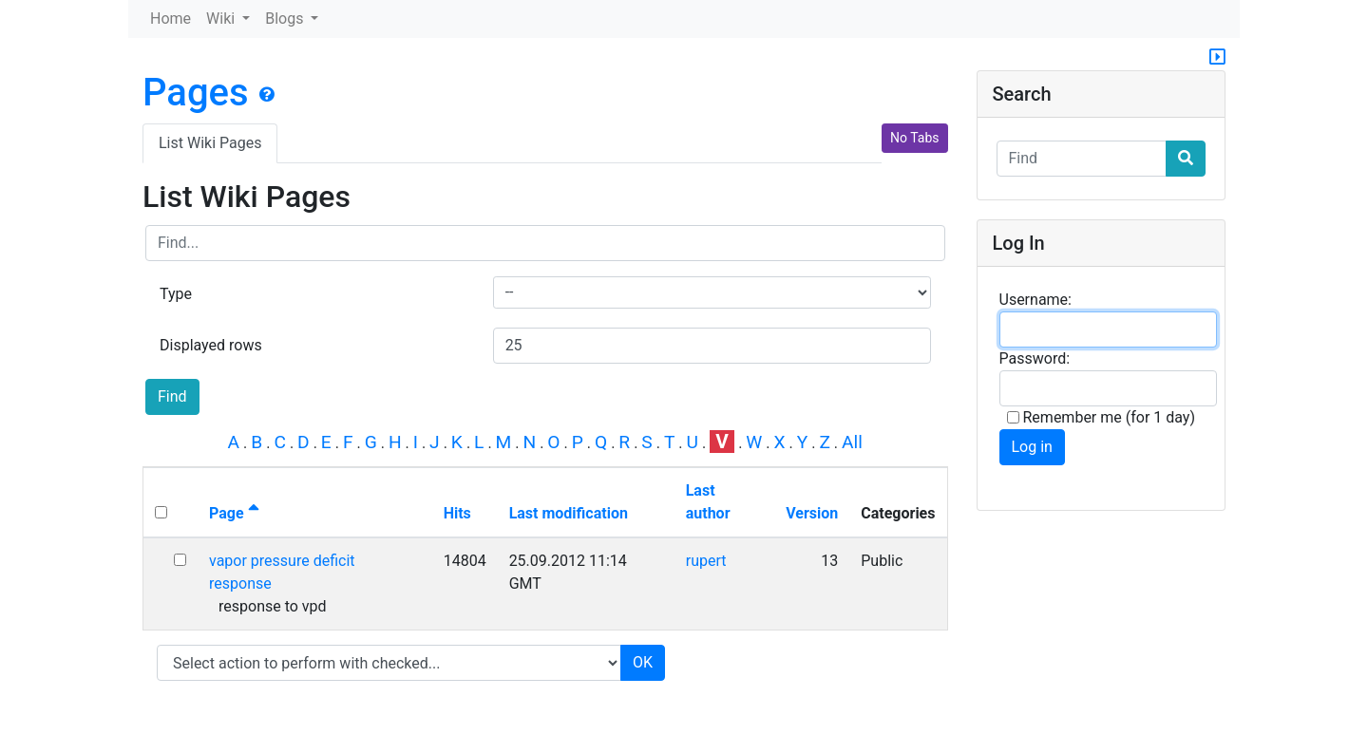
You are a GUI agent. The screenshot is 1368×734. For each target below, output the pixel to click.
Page (234, 513)
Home (170, 18)
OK (643, 662)
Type (176, 294)
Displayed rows (211, 345)
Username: (1035, 300)
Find (172, 396)
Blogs (286, 18)
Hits (457, 513)
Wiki (222, 18)
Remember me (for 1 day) (1101, 417)
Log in (1032, 447)
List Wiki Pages (210, 143)
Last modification (568, 513)
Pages (195, 92)
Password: (1035, 358)
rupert (706, 561)
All (852, 442)
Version (812, 513)
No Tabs (914, 137)
